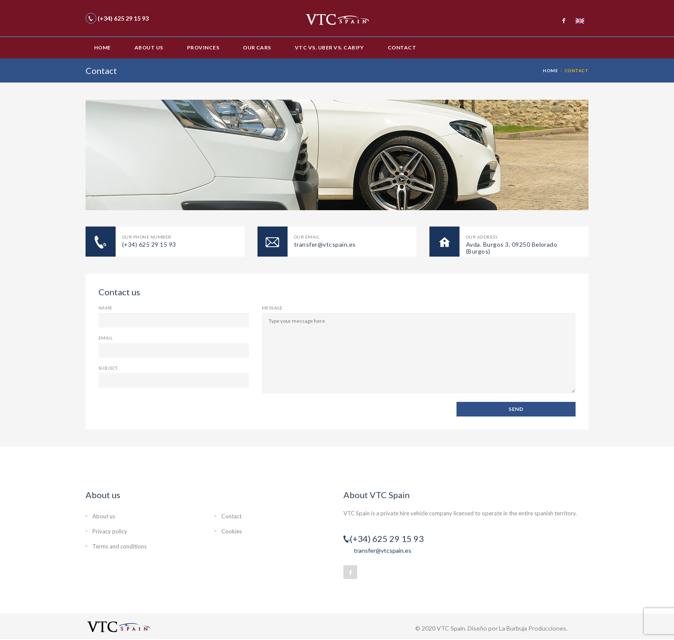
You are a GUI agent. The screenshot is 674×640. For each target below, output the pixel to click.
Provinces (203, 47)
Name (105, 307)
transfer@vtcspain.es (382, 550)
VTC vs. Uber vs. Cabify (329, 47)
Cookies (231, 531)
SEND (516, 409)
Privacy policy (109, 531)
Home (102, 47)
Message (272, 307)
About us (149, 47)
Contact (402, 47)
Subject (108, 368)
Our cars (257, 47)
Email (105, 337)
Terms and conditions (119, 546)
